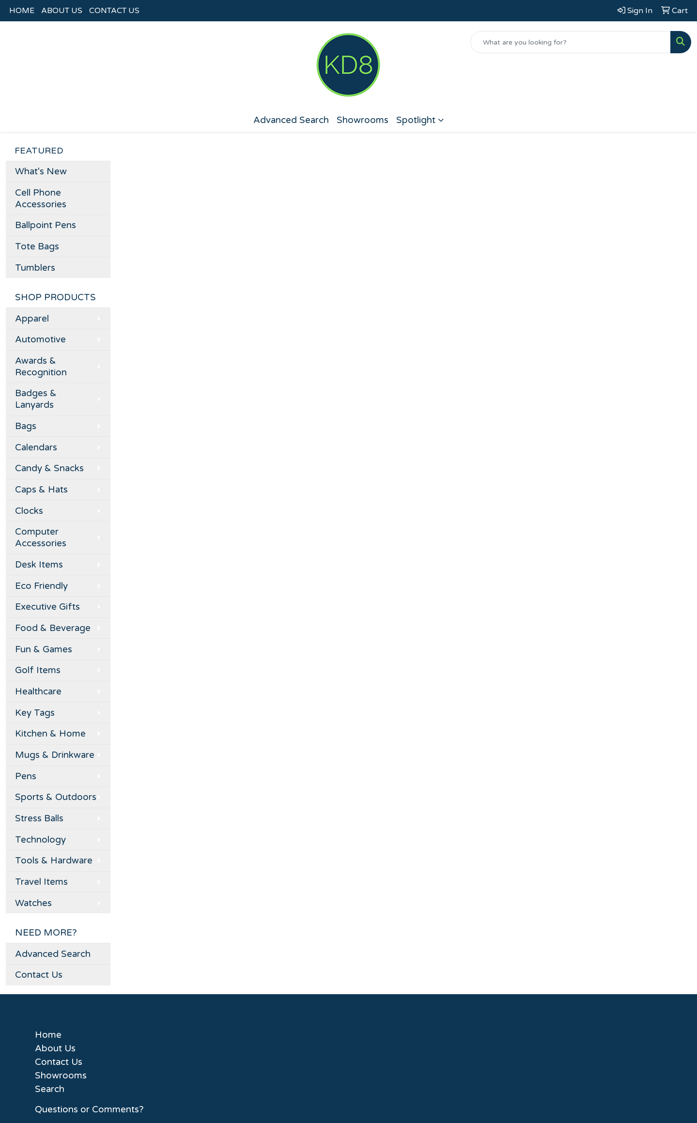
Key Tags (35, 713)
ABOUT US (61, 10)
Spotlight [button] (415, 120)
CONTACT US (114, 10)
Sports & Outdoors (55, 797)
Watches (33, 903)
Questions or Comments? (89, 1109)
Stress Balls (39, 818)
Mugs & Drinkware (54, 755)
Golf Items (38, 670)
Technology (40, 839)
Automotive (40, 339)
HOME (21, 10)
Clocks (29, 511)
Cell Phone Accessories (40, 198)
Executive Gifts (47, 606)
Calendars (36, 447)
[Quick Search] (570, 42)
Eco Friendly (41, 586)
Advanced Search (291, 120)
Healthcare (38, 691)
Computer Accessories (40, 537)
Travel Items (41, 882)
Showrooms (362, 120)
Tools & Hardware (54, 860)
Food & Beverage (53, 628)
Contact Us (38, 974)
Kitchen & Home (50, 733)
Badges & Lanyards (36, 399)
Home (48, 1035)
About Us (55, 1048)
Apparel (32, 318)
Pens (25, 776)
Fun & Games (43, 649)
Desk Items (39, 564)
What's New (41, 171)
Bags (25, 426)
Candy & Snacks (49, 468)
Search (49, 1089)
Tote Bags (37, 246)
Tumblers (35, 267)
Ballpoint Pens (45, 225)
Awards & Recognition (41, 366)
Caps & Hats (41, 489)
